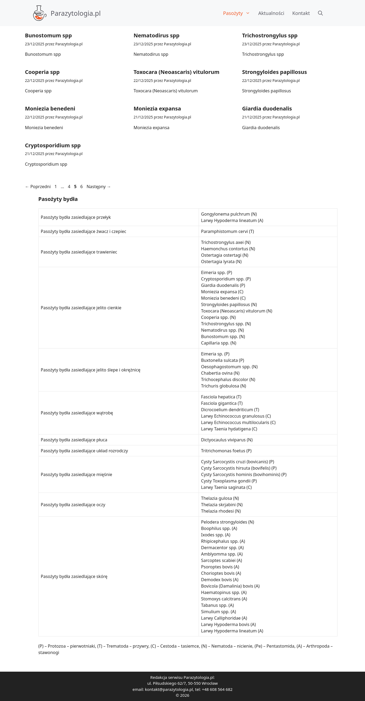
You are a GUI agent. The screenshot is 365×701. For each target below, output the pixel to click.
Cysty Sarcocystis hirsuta (225, 468)
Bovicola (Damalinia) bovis (227, 586)
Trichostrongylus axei (222, 242)
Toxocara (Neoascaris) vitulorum (176, 72)
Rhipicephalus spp (219, 541)
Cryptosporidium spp (53, 145)
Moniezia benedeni (50, 108)
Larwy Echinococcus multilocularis (235, 422)
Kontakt (301, 13)
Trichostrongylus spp (270, 35)
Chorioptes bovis (218, 573)
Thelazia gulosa (216, 498)
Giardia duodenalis (267, 108)
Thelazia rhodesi (217, 511)
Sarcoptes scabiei (218, 560)
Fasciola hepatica (218, 397)
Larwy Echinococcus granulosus (232, 416)
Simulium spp (214, 612)
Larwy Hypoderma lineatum (229, 220)
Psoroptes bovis (217, 567)
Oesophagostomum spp (225, 367)
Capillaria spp (214, 343)
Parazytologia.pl (76, 13)
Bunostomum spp (48, 35)
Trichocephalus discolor (224, 379)
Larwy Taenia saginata (223, 487)
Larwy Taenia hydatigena (226, 429)
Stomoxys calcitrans (221, 599)
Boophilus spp (215, 528)
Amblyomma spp (218, 554)
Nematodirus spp (156, 35)
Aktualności (271, 13)
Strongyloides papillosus (274, 72)
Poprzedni (38, 186)
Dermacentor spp (218, 547)
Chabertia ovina (217, 373)
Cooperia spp (42, 72)
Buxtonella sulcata (219, 360)
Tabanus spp (213, 605)
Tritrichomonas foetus (223, 451)
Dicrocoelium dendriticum (227, 410)
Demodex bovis (216, 580)
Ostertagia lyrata (218, 261)
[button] (320, 13)
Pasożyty (238, 13)
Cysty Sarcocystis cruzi (223, 462)
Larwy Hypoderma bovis (225, 624)
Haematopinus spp (220, 592)
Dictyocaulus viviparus (223, 440)
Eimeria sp (211, 354)
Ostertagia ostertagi (221, 255)
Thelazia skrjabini (218, 505)
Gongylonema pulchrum (225, 214)
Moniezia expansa (157, 108)
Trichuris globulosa (220, 386)
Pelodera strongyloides (224, 522)
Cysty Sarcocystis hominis (226, 474)
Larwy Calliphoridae (221, 618)
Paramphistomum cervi (224, 231)
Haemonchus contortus (224, 249)
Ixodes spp (212, 535)
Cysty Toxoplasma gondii (225, 481)
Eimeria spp (213, 272)
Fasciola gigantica (219, 403)
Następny (99, 186)
